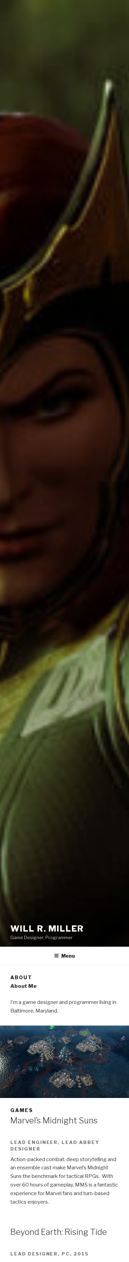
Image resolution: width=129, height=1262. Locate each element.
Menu (64, 956)
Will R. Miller (47, 929)
